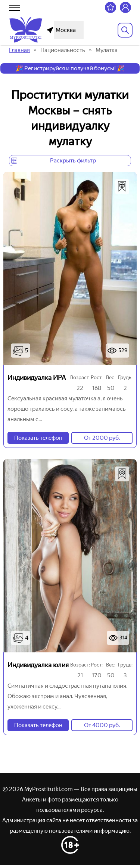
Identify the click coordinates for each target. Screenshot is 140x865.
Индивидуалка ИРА (36, 378)
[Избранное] (110, 7)
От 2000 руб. (102, 437)
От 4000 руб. (102, 725)
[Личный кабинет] (125, 7)
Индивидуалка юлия (38, 665)
